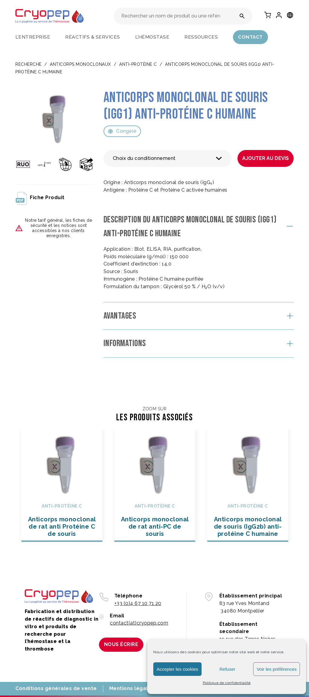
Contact (250, 37)
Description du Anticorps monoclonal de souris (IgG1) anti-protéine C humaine (190, 226)
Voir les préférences (276, 669)
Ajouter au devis (265, 158)
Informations (125, 343)
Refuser (227, 669)
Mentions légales (131, 688)
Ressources (201, 37)
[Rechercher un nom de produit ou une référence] (242, 16)
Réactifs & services (92, 37)
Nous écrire (121, 644)
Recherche (28, 64)
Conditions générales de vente (56, 688)
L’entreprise (32, 37)
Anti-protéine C (138, 64)
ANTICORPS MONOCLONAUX (80, 64)
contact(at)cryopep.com (139, 623)
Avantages (120, 315)
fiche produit (40, 198)
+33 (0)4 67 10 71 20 (137, 603)
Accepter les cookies (177, 669)
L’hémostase (152, 37)
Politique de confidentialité (227, 683)
